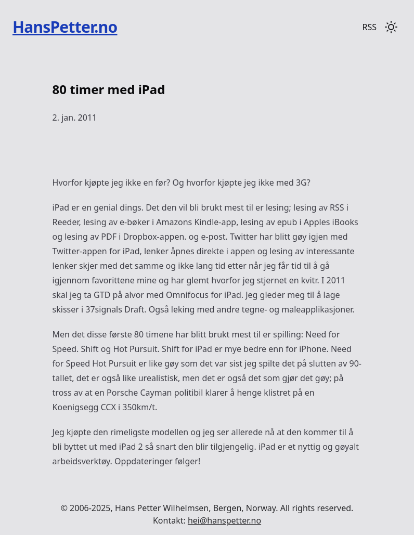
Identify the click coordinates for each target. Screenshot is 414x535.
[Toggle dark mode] (391, 27)
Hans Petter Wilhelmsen (162, 508)
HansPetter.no (65, 26)
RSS (369, 27)
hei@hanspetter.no (224, 520)
